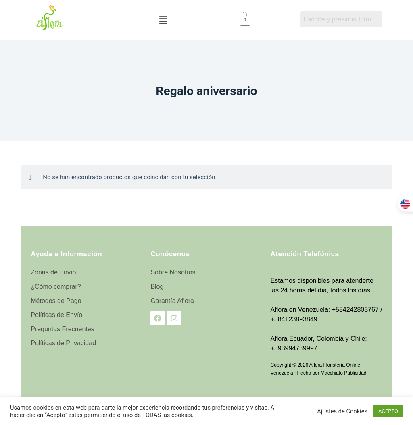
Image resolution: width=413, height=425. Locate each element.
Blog (156, 286)
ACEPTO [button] (388, 411)
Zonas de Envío (53, 272)
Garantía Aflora (172, 300)
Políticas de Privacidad (63, 343)
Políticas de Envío (56, 314)
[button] (163, 20)
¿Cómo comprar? (56, 286)
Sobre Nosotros (172, 272)
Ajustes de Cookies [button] (342, 411)
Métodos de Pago (56, 300)
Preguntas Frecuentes (62, 328)
